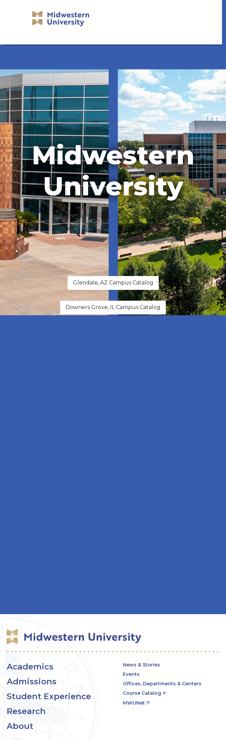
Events (131, 674)
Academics (30, 667)
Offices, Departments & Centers (162, 684)
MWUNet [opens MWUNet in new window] (134, 703)
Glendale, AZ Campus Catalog (113, 282)
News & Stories (141, 665)
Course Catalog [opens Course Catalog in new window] (142, 693)
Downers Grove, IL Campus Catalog (113, 307)
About (20, 726)
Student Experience (49, 696)
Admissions (32, 681)
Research (26, 711)
